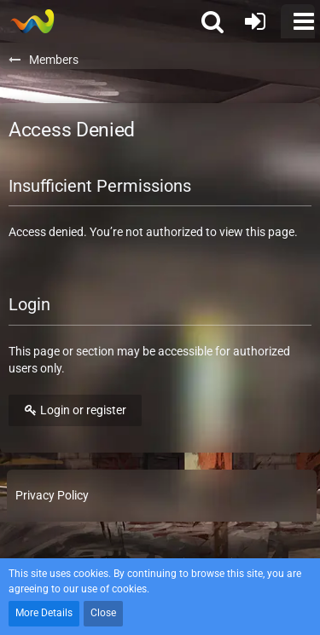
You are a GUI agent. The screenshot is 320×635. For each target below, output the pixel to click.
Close (103, 613)
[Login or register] (255, 21)
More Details (44, 613)
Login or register (75, 410)
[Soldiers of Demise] (32, 21)
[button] (298, 21)
